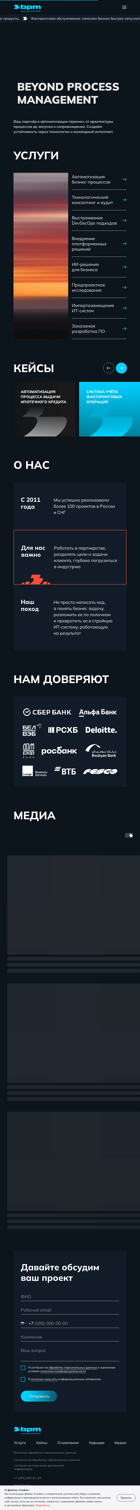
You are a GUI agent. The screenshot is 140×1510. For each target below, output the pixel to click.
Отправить (39, 1396)
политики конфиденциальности (63, 1371)
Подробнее (43, 1505)
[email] (70, 1309)
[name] (70, 1296)
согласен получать (44, 1379)
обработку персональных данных (73, 1367)
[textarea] (70, 1353)
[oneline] (70, 1336)
